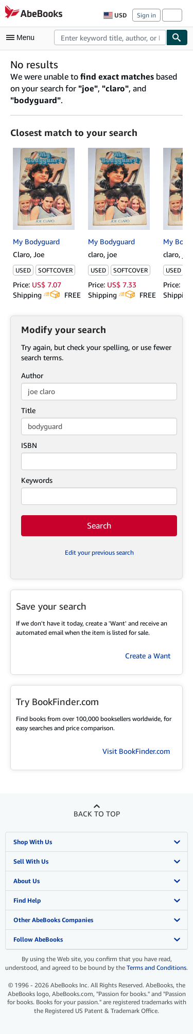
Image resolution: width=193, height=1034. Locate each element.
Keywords (36, 480)
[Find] (177, 37)
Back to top (97, 813)
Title (28, 410)
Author (32, 375)
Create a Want (147, 655)
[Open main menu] (23, 37)
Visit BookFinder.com (136, 751)
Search (99, 525)
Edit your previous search (99, 552)
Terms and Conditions (156, 967)
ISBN (29, 445)
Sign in (146, 15)
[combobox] (110, 37)
